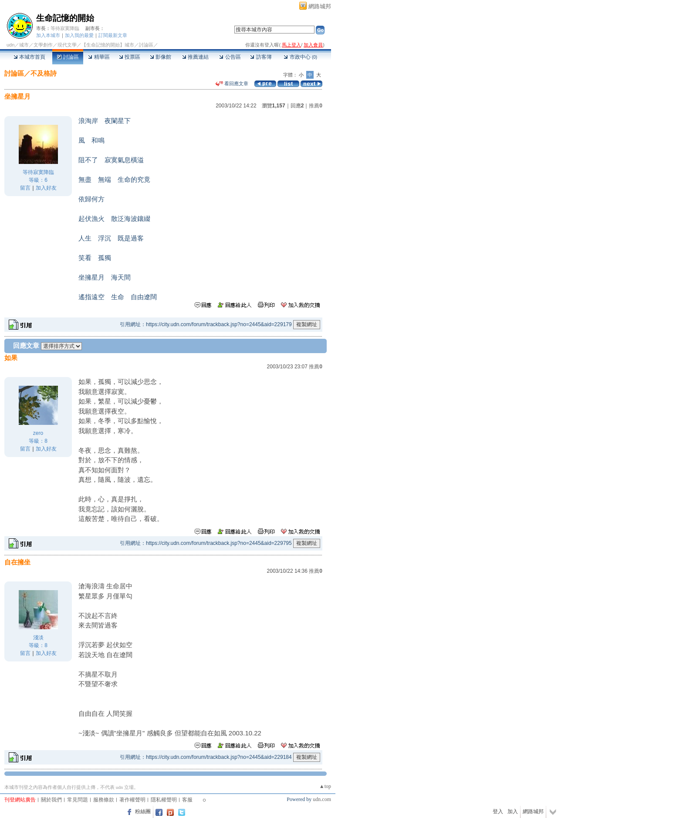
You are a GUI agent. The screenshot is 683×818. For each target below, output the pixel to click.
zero (38, 433)
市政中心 (300, 57)
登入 (498, 811)
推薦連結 (195, 57)
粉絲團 (143, 811)
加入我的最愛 (79, 35)
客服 (187, 800)
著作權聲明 (132, 800)
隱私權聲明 (164, 800)
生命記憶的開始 (65, 18)
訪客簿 (260, 57)
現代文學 (67, 44)
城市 (24, 44)
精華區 (98, 57)
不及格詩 (43, 73)
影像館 (160, 57)
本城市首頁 (29, 57)
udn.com (322, 799)
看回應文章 (232, 83)
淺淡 (38, 637)
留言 (25, 188)
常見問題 (77, 800)
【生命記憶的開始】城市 (107, 44)
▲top (325, 786)
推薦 (315, 106)
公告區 (229, 57)
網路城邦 (319, 6)
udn (10, 44)
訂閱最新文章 (112, 35)
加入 (512, 811)
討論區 (67, 57)
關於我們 (51, 800)
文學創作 (43, 44)
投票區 (129, 57)
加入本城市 (48, 35)
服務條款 (103, 800)
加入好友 (46, 188)
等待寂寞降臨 (65, 28)
